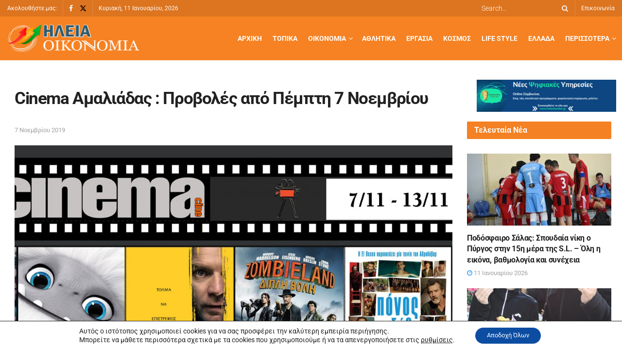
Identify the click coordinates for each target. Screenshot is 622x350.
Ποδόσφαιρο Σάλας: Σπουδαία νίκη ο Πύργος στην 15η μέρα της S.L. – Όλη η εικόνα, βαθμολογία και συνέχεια (533, 248)
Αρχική (250, 38)
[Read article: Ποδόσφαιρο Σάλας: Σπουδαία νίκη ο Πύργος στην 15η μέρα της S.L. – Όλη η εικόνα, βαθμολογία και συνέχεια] (539, 190)
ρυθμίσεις (431, 339)
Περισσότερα (587, 38)
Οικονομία (327, 38)
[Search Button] (563, 8)
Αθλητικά (379, 38)
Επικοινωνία (598, 8)
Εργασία (419, 38)
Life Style (500, 38)
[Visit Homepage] (73, 38)
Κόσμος (457, 38)
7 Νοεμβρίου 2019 (40, 130)
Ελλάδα (541, 38)
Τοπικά (285, 38)
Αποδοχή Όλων (508, 335)
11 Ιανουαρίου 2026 (497, 273)
